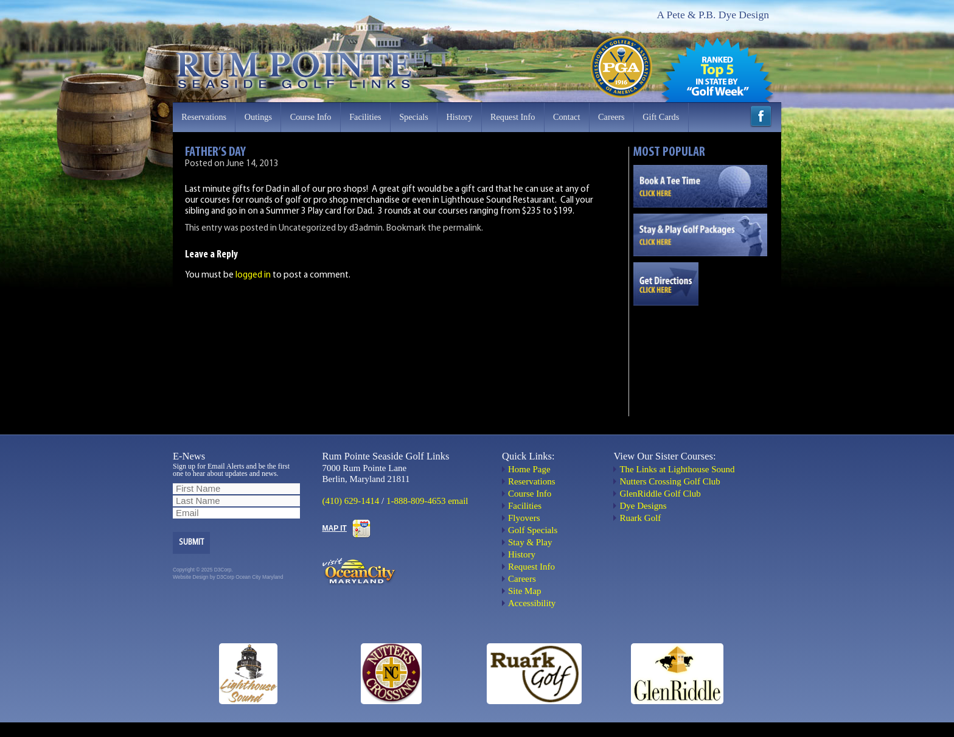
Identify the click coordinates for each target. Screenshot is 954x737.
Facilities (365, 117)
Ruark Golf (640, 518)
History (459, 117)
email (458, 501)
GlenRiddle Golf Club (659, 493)
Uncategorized (307, 228)
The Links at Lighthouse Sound (676, 469)
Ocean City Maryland (259, 577)
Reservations (203, 117)
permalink (462, 228)
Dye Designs (642, 506)
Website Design (191, 577)
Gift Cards (660, 117)
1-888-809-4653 (416, 501)
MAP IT (334, 528)
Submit (191, 543)
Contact (566, 117)
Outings (258, 117)
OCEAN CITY (700, 354)
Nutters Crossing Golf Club (669, 481)
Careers (611, 117)
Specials (413, 117)
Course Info (311, 117)
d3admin (366, 228)
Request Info (512, 117)
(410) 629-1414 (351, 501)
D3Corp (225, 577)
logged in (253, 275)
